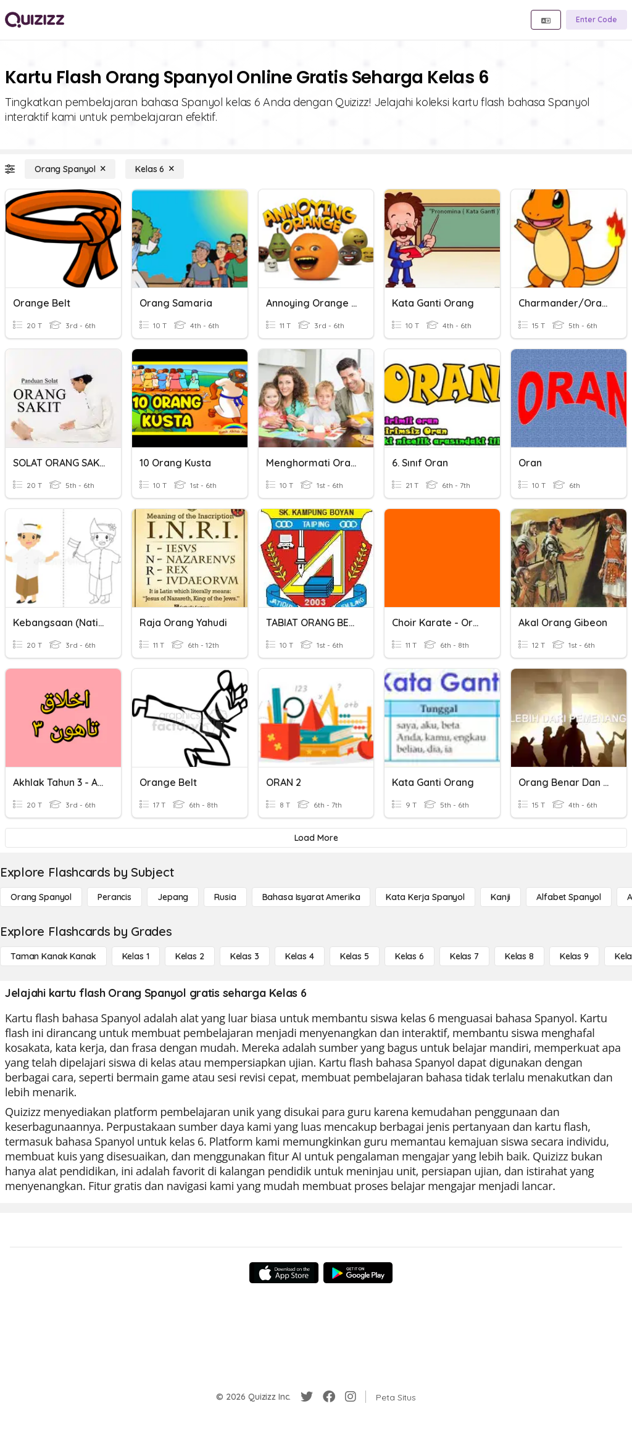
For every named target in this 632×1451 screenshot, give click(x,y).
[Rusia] (225, 897)
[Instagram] (350, 1397)
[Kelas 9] (574, 956)
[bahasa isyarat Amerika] (311, 897)
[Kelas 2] (190, 956)
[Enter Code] (596, 20)
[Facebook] (329, 1397)
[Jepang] (173, 897)
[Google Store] (358, 1272)
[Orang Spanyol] (70, 169)
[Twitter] (307, 1397)
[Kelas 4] (300, 956)
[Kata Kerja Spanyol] (425, 897)
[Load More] (316, 838)
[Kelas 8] (519, 956)
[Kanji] (500, 897)
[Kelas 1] (136, 956)
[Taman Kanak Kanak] (53, 956)
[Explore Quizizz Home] (34, 20)
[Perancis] (114, 897)
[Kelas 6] (154, 169)
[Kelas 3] (245, 956)
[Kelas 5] (355, 956)
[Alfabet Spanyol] (569, 897)
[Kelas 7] (464, 956)
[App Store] (283, 1272)
